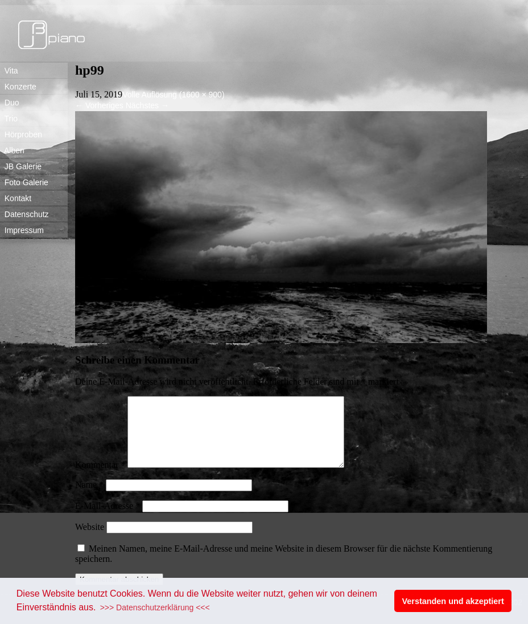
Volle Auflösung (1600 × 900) (173, 94)
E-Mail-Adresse (107, 519)
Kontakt (15, 198)
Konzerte (18, 86)
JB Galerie (21, 166)
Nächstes (147, 105)
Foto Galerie (24, 182)
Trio (9, 118)
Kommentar (100, 478)
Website (89, 540)
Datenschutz (24, 214)
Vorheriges (99, 105)
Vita (9, 70)
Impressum (22, 230)
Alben (12, 150)
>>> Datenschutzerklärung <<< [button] (155, 607)
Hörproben (21, 134)
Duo (9, 102)
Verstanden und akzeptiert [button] (453, 601)
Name (89, 498)
